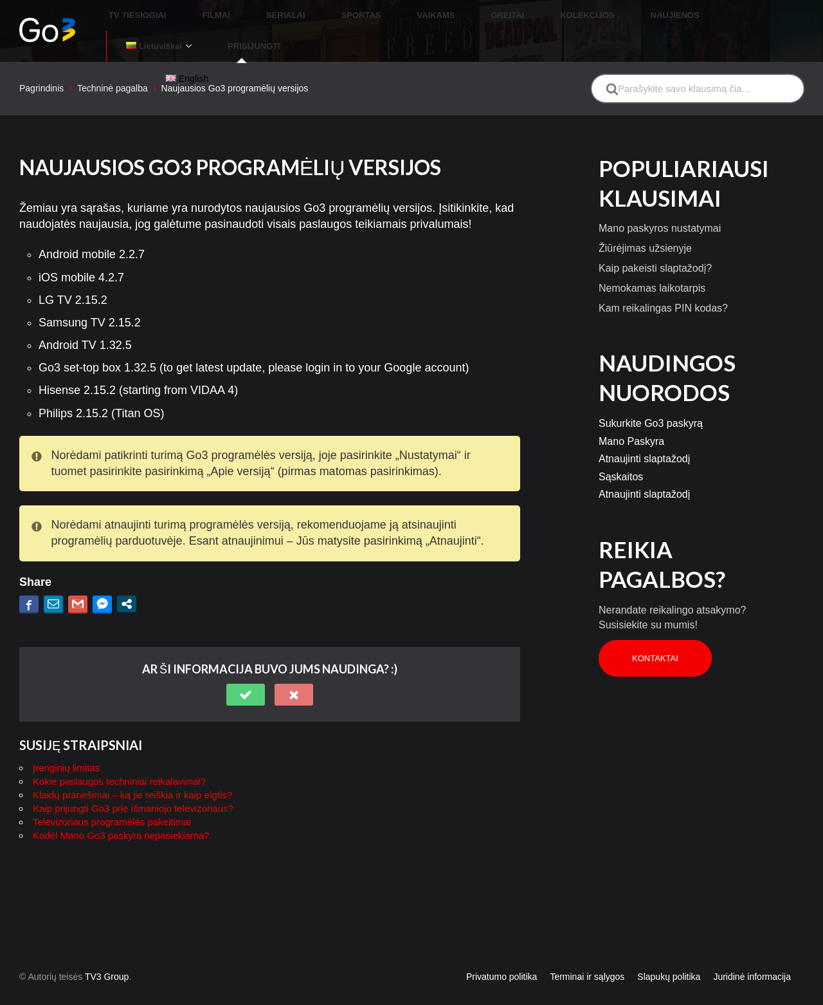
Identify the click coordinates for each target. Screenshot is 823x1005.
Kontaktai (655, 628)
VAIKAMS (415, 16)
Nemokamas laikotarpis (652, 257)
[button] (245, 664)
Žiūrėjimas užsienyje (645, 217)
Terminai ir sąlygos (587, 946)
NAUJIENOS (607, 16)
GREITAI (471, 16)
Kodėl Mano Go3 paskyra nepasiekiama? (121, 805)
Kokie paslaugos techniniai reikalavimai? (119, 751)
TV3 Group (107, 946)
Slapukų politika (668, 946)
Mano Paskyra (631, 411)
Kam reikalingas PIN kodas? (663, 277)
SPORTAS (355, 16)
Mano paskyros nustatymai (660, 198)
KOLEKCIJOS (536, 16)
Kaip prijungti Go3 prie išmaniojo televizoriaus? (133, 778)
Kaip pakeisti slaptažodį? (655, 237)
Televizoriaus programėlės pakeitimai (112, 791)
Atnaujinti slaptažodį (644, 428)
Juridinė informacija (752, 946)
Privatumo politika (502, 946)
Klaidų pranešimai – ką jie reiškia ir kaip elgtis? (132, 764)
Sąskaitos (621, 446)
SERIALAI (296, 16)
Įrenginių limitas (66, 737)
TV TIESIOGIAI (179, 16)
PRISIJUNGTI (772, 16)
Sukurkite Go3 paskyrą (651, 393)
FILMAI (241, 16)
